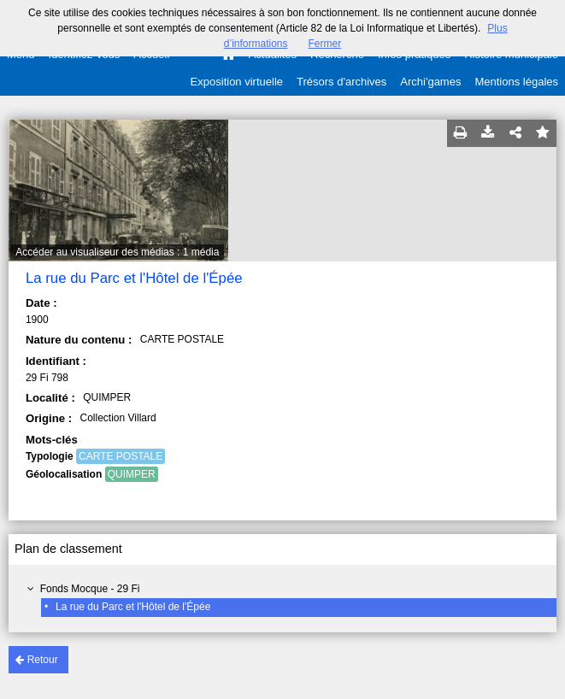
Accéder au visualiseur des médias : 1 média (117, 252)
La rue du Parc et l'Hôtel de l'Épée (133, 607)
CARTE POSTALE (120, 456)
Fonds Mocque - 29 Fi (90, 589)
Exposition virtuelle (237, 81)
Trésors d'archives (341, 81)
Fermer (325, 44)
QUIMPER (132, 474)
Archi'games (430, 81)
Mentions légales (516, 81)
